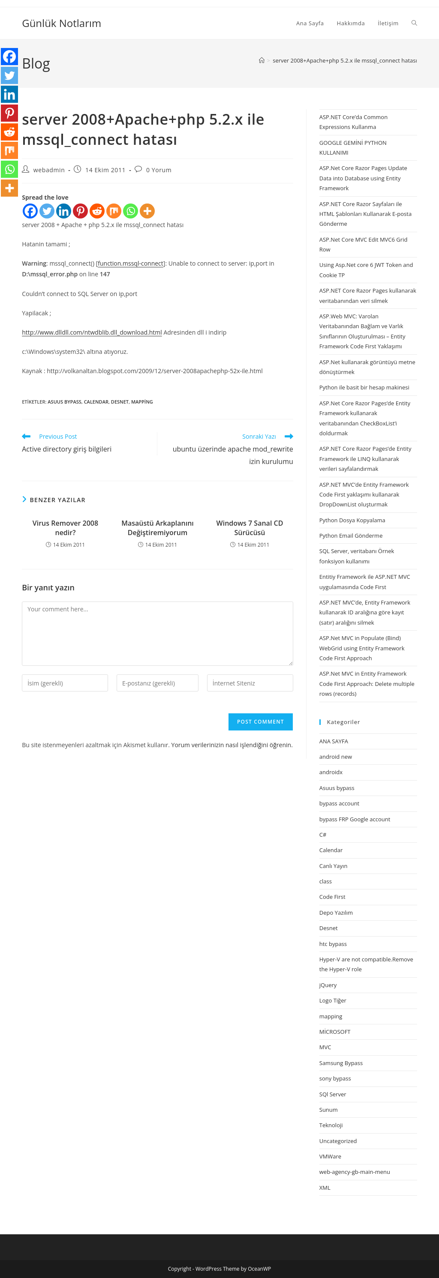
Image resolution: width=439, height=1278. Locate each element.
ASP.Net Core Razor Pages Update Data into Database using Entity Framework (363, 178)
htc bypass (333, 944)
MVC (325, 1047)
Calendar (96, 401)
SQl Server (332, 1094)
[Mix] (113, 211)
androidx (331, 772)
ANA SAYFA (333, 741)
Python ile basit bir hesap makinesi (364, 387)
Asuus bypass (64, 401)
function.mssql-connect (130, 263)
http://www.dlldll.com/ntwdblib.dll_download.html (92, 332)
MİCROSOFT (335, 1032)
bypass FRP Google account (355, 819)
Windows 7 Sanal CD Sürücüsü (249, 527)
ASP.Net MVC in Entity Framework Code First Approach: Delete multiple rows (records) (367, 683)
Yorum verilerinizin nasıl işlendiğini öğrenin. (232, 745)
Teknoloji (331, 1125)
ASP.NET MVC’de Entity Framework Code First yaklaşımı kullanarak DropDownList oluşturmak (364, 495)
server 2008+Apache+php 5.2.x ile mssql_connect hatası (345, 60)
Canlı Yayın (333, 866)
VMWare (330, 1156)
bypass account (339, 803)
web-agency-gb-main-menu (354, 1172)
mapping (142, 401)
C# (323, 834)
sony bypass (335, 1078)
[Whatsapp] (130, 211)
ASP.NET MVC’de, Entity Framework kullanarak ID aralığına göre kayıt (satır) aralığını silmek (364, 612)
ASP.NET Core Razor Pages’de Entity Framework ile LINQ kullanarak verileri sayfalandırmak (365, 459)
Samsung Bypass (341, 1063)
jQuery (328, 985)
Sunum (328, 1109)
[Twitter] (46, 211)
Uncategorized (338, 1141)
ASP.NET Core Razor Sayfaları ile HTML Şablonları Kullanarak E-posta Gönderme (365, 214)
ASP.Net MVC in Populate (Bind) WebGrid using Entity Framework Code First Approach (362, 648)
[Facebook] (30, 211)
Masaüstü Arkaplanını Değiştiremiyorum (157, 527)
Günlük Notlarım (61, 23)
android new (335, 756)
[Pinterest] (80, 211)
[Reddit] (97, 211)
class (325, 881)
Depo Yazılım (336, 912)
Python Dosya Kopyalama (352, 520)
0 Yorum (158, 170)
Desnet (120, 401)
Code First (332, 897)
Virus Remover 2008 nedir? (65, 527)
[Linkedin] (63, 211)
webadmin (49, 170)
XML (325, 1187)
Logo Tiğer (332, 1000)
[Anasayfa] (262, 60)
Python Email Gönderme (351, 535)
